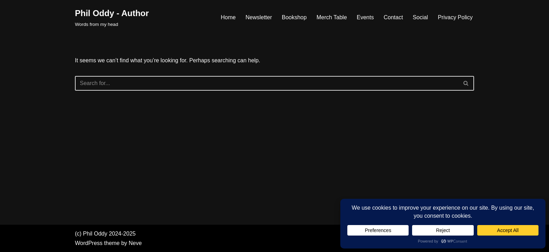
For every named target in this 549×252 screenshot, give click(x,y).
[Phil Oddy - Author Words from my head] (112, 17)
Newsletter (258, 17)
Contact (393, 17)
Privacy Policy (455, 17)
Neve (135, 243)
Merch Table (332, 17)
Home (228, 17)
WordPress (89, 243)
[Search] (266, 83)
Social (420, 17)
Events (365, 17)
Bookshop (294, 17)
